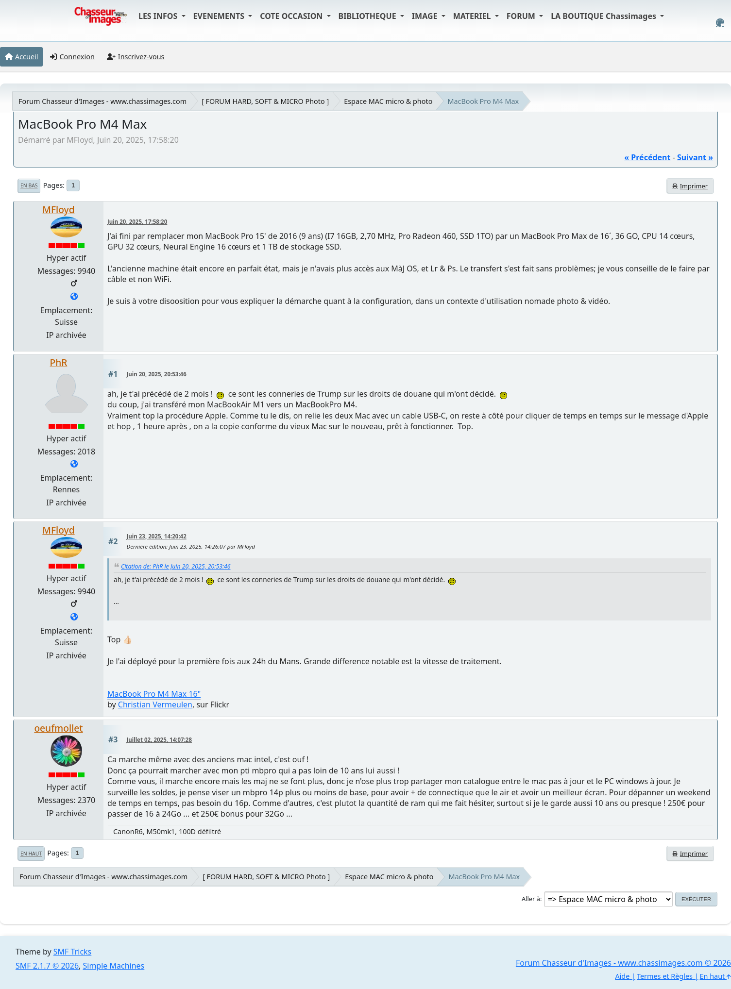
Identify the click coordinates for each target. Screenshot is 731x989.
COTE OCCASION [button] (292, 16)
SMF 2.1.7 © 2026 (47, 965)
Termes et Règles (665, 976)
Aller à (531, 898)
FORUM (522, 16)
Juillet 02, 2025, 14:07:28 (159, 739)
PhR (59, 362)
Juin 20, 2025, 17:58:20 (137, 221)
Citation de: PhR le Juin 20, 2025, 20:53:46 (176, 566)
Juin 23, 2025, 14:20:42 (157, 536)
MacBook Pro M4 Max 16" (154, 693)
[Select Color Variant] (720, 23)
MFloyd (58, 209)
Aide (622, 976)
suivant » (695, 157)
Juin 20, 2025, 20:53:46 (157, 374)
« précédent (647, 157)
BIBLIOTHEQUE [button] (368, 16)
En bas (28, 185)
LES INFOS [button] (159, 16)
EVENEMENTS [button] (220, 16)
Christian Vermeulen (155, 704)
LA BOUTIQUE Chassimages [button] (604, 16)
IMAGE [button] (426, 16)
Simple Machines (114, 965)
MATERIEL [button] (473, 16)
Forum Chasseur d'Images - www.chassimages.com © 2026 (623, 962)
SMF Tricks (72, 951)
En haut (31, 853)
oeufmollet (58, 728)
